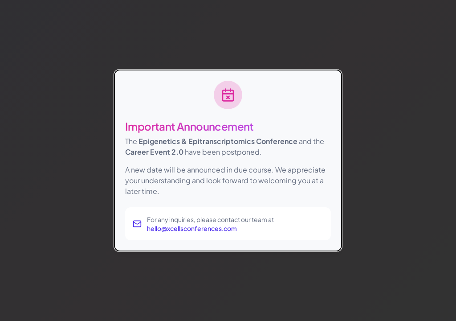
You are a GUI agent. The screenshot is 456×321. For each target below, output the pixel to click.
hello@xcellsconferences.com (192, 228)
